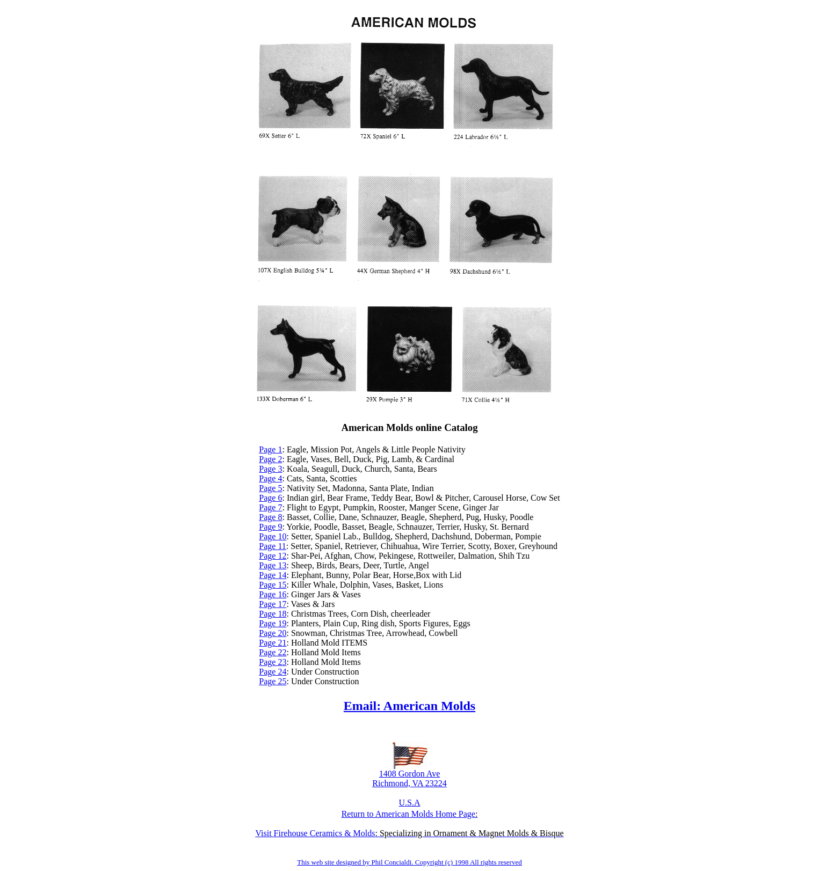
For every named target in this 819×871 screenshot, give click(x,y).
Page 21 (272, 642)
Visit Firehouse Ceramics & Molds (315, 833)
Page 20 (272, 633)
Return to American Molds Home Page (408, 813)
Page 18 (272, 613)
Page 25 (272, 681)
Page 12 (272, 555)
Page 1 (270, 449)
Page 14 (272, 575)
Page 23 (272, 662)
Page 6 (270, 497)
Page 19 (272, 623)
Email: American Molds (409, 706)
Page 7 (270, 507)
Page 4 (270, 478)
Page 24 (272, 671)
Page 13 (272, 565)
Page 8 (270, 517)
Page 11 (272, 546)
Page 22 (272, 652)
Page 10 (272, 536)
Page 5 (270, 488)
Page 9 (270, 526)
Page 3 (270, 468)
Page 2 (270, 459)
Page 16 (272, 594)
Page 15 (272, 584)
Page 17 (272, 604)
